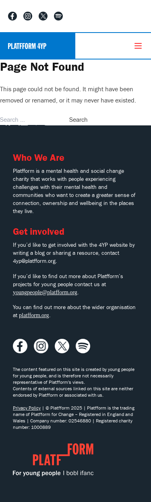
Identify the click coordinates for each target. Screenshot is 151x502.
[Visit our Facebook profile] (12, 16)
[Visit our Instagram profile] (27, 16)
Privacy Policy (27, 408)
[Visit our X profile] (43, 16)
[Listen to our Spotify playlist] (58, 16)
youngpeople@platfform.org (45, 292)
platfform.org (34, 315)
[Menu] (138, 46)
